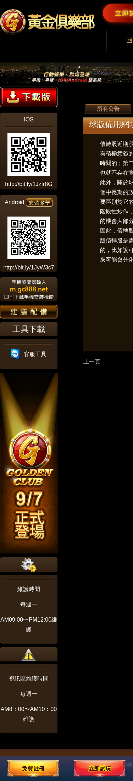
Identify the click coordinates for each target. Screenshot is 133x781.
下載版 (28, 97)
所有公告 (108, 109)
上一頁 (91, 362)
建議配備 (28, 311)
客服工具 (29, 354)
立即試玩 (99, 768)
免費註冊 (33, 768)
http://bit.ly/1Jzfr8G (28, 184)
